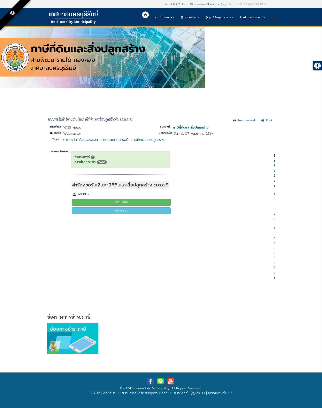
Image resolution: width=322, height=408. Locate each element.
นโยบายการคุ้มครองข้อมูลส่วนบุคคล (142, 393)
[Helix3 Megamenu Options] (273, 17)
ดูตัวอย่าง (121, 210)
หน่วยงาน (189, 17)
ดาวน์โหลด (121, 202)
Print (266, 120)
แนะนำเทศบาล (163, 17)
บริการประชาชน (251, 17)
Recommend (244, 120)
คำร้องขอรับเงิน (87, 139)
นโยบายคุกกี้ (178, 393)
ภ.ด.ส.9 (68, 139)
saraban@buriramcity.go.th (213, 4)
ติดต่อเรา (109, 393)
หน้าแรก (95, 393)
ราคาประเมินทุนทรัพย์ (114, 139)
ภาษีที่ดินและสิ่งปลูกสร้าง (190, 127)
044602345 (177, 4)
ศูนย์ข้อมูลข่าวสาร (218, 17)
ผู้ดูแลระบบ (198, 393)
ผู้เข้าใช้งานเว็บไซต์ (220, 393)
